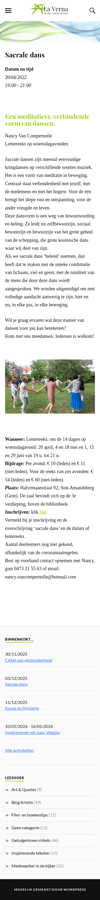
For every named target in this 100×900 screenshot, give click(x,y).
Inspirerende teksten (30, 852)
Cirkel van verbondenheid (28, 660)
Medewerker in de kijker (33, 865)
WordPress (74, 889)
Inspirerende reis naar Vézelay (32, 732)
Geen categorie (25, 827)
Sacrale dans (25, 54)
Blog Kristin (22, 802)
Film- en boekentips (29, 814)
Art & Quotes (23, 789)
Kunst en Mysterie (22, 708)
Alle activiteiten (19, 750)
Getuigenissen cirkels (30, 840)
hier (42, 512)
